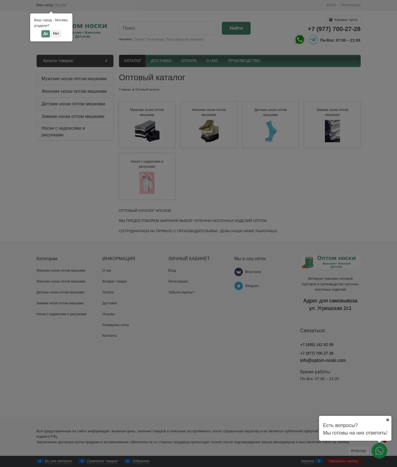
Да (46, 33)
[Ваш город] (387, 420)
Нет (56, 33)
